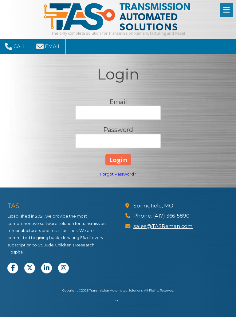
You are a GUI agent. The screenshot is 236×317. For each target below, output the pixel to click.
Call (15, 46)
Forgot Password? (118, 174)
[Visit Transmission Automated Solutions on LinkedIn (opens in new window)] (46, 268)
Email (48, 46)
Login (118, 300)
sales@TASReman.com (163, 226)
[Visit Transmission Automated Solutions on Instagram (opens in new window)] (63, 268)
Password (118, 129)
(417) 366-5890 (171, 216)
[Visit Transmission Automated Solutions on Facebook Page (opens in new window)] (12, 268)
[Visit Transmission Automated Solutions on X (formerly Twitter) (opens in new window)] (29, 268)
